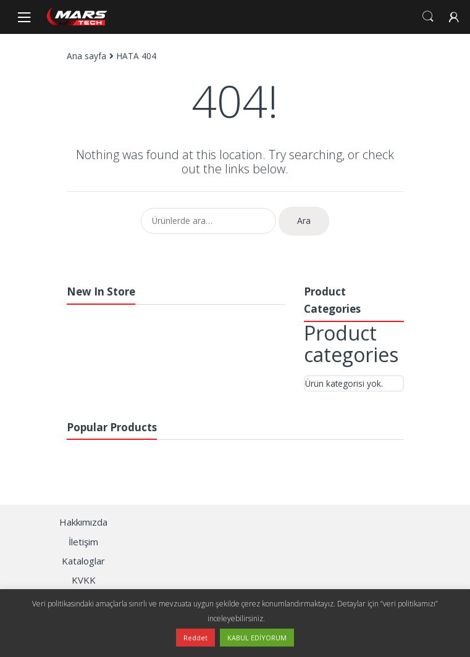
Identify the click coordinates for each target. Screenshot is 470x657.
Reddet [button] (195, 637)
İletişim (83, 541)
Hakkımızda (83, 522)
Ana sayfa (86, 56)
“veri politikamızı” (409, 603)
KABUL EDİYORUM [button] (257, 637)
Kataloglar (83, 561)
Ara (304, 220)
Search (428, 16)
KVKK (84, 580)
